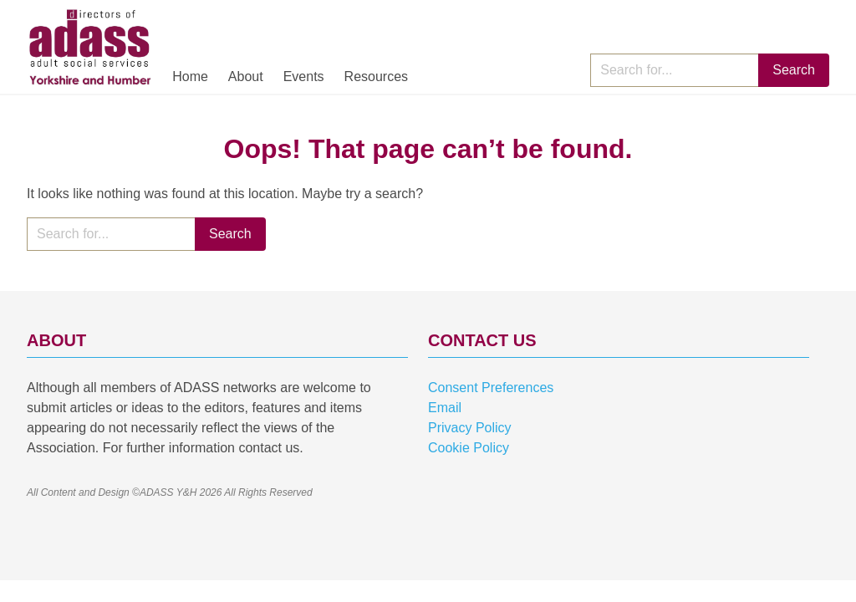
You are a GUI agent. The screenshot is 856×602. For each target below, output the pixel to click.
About (245, 76)
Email (444, 407)
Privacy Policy (470, 428)
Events (303, 76)
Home (190, 76)
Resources (376, 76)
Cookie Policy (468, 448)
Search (793, 70)
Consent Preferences (490, 387)
